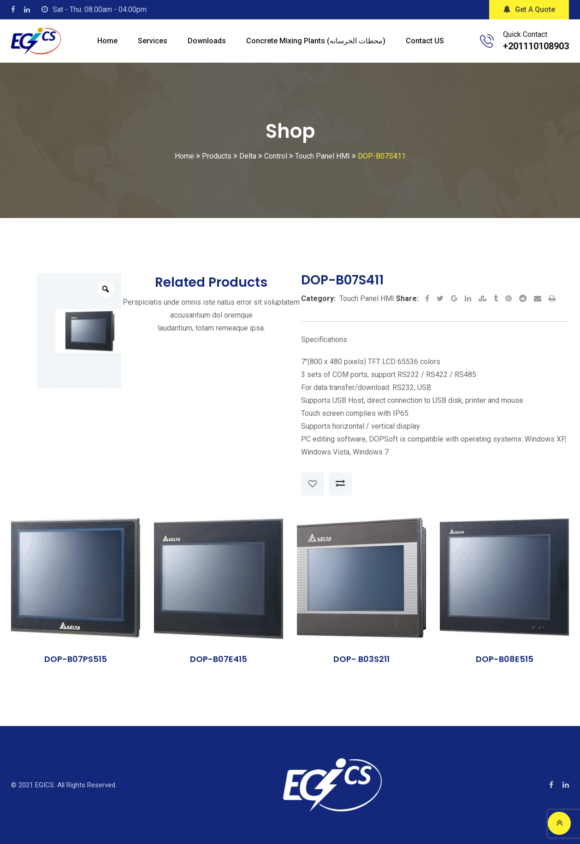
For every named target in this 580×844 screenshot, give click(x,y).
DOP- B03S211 (361, 659)
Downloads (207, 40)
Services (152, 40)
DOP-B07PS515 (75, 659)
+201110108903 (536, 46)
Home (107, 40)
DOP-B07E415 (218, 659)
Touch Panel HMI (366, 298)
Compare (340, 484)
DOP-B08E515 (504, 659)
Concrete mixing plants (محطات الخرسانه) (315, 40)
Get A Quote (529, 9)
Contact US (425, 40)
